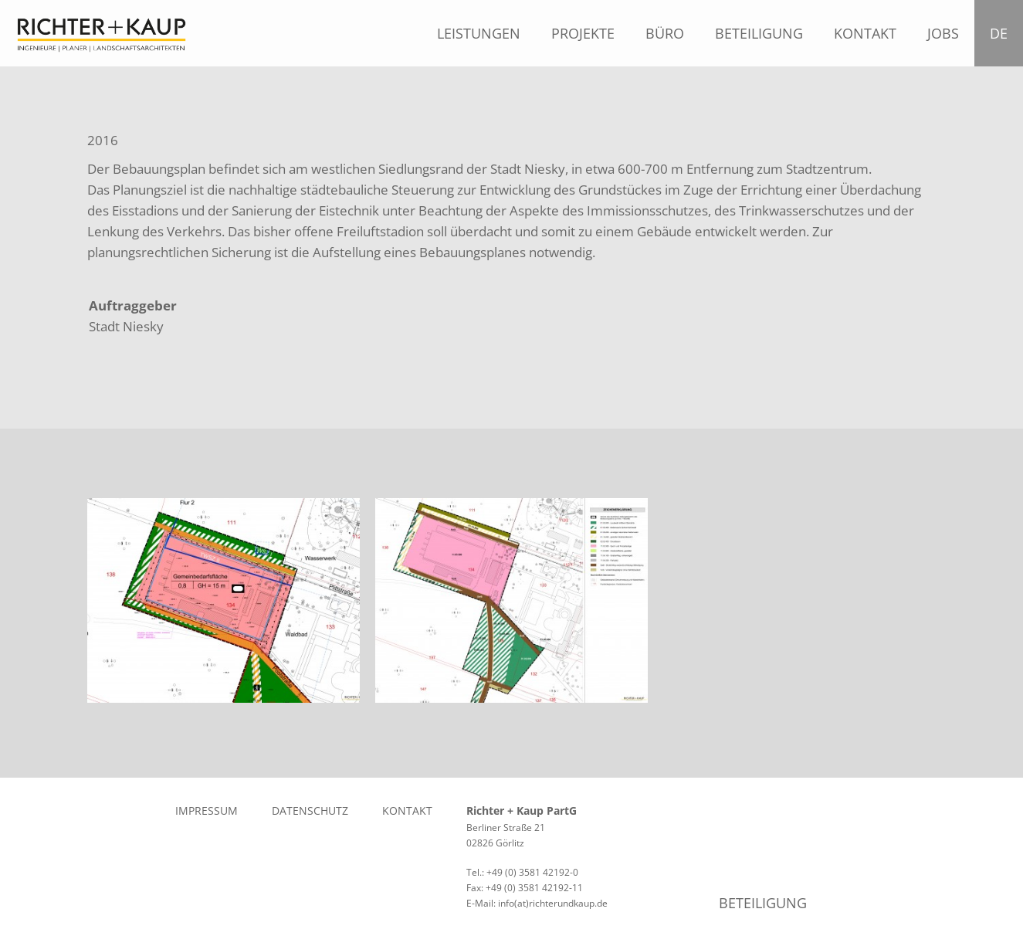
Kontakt (865, 33)
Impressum (206, 810)
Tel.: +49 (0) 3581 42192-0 (522, 872)
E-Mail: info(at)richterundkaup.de (537, 903)
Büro (664, 33)
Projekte (583, 33)
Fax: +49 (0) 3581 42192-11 (524, 887)
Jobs (943, 33)
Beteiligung (759, 33)
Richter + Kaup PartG (521, 810)
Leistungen (478, 33)
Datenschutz (310, 810)
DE (1002, 33)
